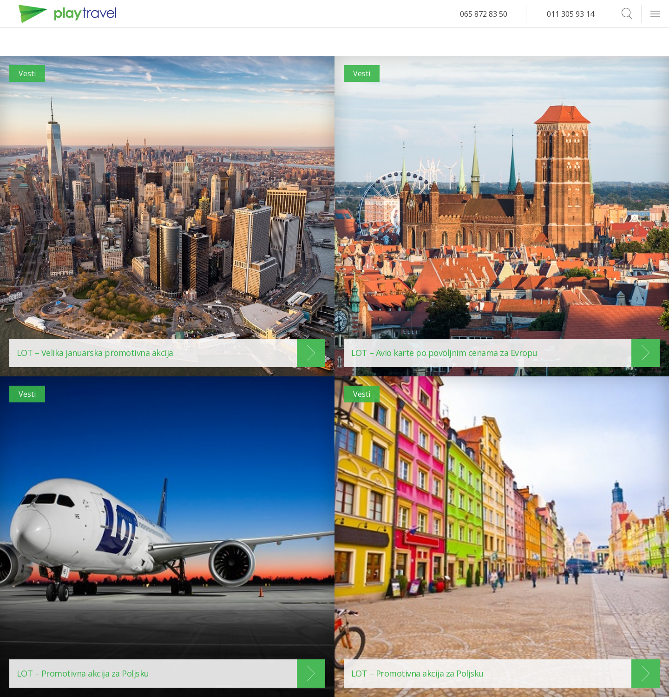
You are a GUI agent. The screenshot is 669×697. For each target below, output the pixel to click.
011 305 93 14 (570, 14)
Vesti (27, 73)
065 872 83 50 (483, 14)
